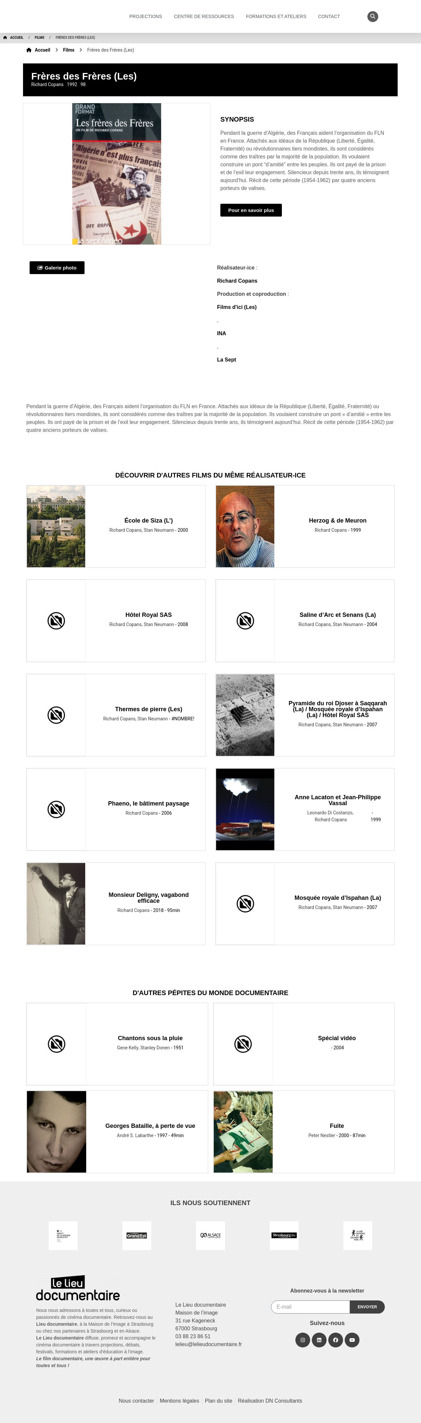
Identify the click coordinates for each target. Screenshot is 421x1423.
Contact (330, 16)
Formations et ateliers (278, 16)
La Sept (226, 359)
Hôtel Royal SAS (149, 615)
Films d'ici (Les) (237, 307)
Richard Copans (237, 281)
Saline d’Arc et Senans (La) (338, 615)
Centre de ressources (205, 16)
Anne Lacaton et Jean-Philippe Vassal (338, 800)
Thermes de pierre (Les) (148, 709)
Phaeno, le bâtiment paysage (148, 803)
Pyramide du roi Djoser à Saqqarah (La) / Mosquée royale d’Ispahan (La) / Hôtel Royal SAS (338, 709)
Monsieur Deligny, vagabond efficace (149, 898)
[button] (372, 16)
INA (221, 333)
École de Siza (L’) (149, 520)
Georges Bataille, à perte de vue (150, 1126)
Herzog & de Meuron (338, 520)
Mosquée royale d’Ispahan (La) (338, 898)
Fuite (337, 1126)
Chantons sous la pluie (150, 1038)
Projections (147, 16)
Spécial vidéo (337, 1038)
